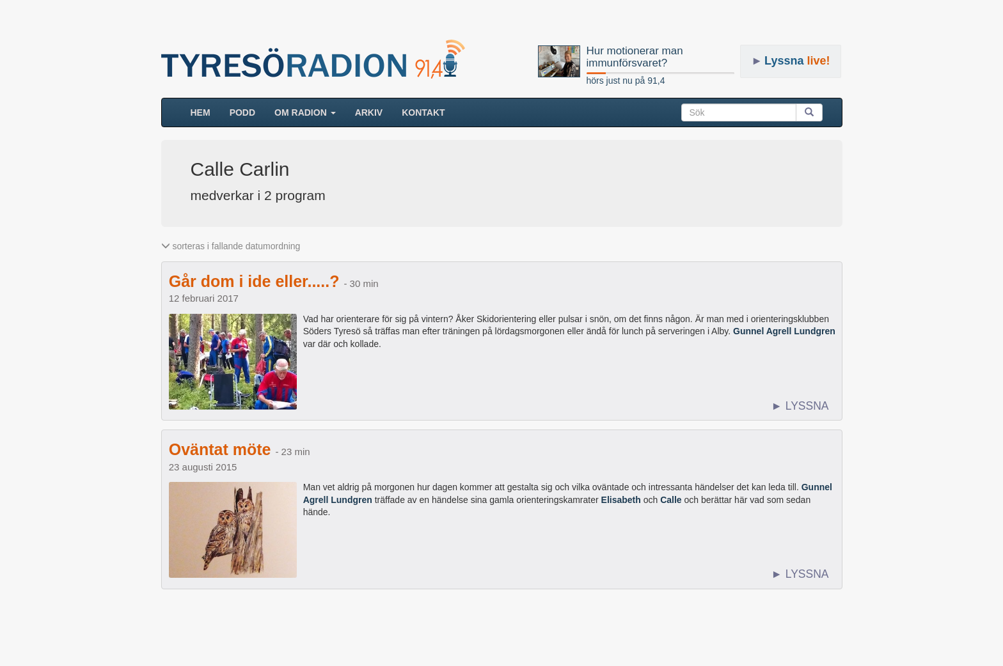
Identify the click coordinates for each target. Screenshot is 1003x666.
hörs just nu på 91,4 (626, 80)
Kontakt (423, 112)
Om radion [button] (305, 112)
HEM (205, 111)
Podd (242, 112)
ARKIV (369, 112)
